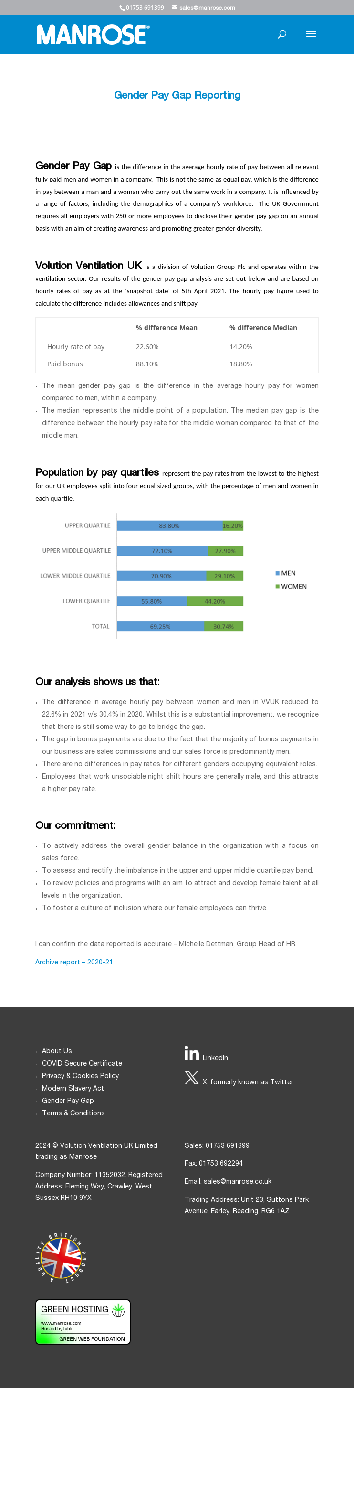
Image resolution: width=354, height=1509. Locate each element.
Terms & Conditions (73, 1114)
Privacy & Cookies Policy (80, 1076)
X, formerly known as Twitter (248, 1083)
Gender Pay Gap (68, 1101)
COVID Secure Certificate (82, 1064)
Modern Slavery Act (73, 1089)
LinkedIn (215, 1058)
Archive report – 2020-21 (74, 963)
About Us (57, 1052)
